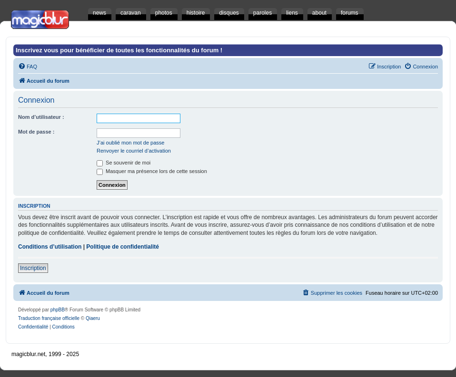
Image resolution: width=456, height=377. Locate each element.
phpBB (57, 309)
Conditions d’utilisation (49, 246)
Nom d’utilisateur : (41, 117)
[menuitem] (27, 66)
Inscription (33, 268)
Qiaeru (93, 318)
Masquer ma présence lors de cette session (152, 171)
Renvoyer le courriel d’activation (134, 151)
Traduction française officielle (48, 318)
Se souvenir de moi (123, 162)
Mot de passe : (36, 132)
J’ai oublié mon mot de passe (130, 142)
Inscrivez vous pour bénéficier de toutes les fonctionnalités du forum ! (119, 50)
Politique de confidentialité (122, 246)
